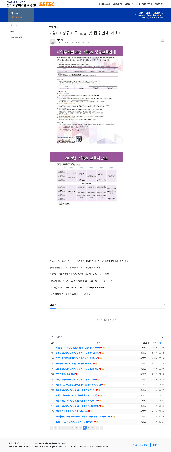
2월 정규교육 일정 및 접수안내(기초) (72, 411)
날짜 (161, 343)
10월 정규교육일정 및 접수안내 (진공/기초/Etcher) (78, 348)
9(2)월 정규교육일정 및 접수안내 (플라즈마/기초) (77, 353)
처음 (51, 428)
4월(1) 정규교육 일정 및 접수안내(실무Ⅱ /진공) (77, 395)
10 (93, 427)
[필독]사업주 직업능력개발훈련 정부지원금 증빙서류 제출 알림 (83, 416)
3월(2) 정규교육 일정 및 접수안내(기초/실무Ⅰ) (76, 400)
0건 (59, 42)
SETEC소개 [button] (104, 3)
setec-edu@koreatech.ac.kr (95, 287)
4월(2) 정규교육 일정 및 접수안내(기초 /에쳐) (76, 390)
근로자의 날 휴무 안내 (65, 374)
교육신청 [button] (129, 3)
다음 (97, 428)
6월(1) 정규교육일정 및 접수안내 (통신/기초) (75, 379)
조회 (154, 343)
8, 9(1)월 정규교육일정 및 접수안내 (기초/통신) (76, 358)
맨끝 (101, 428)
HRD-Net (157, 444)
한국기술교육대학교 (141, 444)
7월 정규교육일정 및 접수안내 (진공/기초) (74, 363)
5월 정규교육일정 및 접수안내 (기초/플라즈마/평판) (78, 385)
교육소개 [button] (117, 3)
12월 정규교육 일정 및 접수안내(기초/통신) (75, 422)
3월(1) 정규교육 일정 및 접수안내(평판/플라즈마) (77, 406)
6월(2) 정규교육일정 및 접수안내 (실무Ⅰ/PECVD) (77, 369)
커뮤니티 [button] (159, 3)
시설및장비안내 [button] (144, 3)
